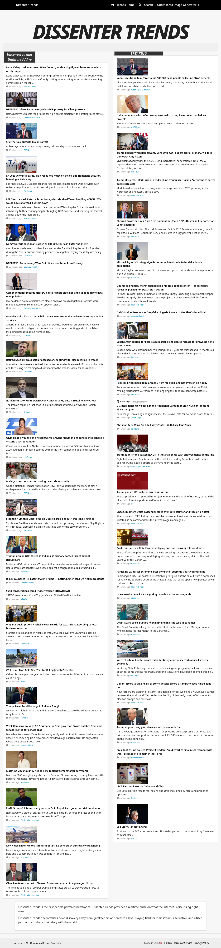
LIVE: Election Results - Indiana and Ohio (140, 786)
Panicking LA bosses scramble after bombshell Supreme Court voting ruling (161, 571)
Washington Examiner (33, 308)
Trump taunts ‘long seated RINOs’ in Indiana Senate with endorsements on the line (165, 454)
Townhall (24, 718)
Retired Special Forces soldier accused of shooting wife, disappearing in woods (52, 359)
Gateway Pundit (30, 267)
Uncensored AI (20, 943)
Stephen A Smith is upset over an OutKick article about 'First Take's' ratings (50, 518)
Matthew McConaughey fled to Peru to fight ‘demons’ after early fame (47, 770)
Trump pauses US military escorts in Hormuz (143, 492)
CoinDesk (135, 277)
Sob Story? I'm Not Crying (132, 826)
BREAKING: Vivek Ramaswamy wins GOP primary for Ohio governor (45, 109)
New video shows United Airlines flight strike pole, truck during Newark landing (53, 845)
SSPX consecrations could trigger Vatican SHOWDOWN (38, 591)
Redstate (27, 412)
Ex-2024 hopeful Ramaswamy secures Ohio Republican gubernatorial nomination (53, 808)
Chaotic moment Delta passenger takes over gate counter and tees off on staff (163, 511)
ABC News (25, 857)
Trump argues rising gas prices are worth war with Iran (149, 727)
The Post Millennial (32, 117)
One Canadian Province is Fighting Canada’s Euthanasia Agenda (154, 594)
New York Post (30, 86)
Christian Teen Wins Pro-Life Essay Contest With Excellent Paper (154, 425)
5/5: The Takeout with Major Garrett (27, 142)
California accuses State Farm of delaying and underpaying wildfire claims (160, 548)
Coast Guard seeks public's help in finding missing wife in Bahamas (156, 622)
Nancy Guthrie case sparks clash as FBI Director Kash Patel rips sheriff (47, 244)
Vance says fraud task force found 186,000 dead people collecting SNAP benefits (163, 78)
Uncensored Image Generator (45, 943)
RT (132, 504)
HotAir (23, 681)
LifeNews (135, 429)
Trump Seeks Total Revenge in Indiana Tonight (33, 706)
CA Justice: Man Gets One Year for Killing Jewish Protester (39, 670)
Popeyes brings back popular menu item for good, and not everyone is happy (162, 382)
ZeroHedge (136, 417)
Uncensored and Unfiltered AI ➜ (19, 57)
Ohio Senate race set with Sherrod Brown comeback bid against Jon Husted (50, 883)
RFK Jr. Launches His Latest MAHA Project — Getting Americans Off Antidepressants (55, 578)
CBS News (28, 150)
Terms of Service (183, 943)
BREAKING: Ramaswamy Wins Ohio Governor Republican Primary (44, 263)
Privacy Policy (201, 943)
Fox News (28, 191)
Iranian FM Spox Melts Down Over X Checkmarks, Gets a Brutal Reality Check (51, 400)
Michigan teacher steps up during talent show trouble (38, 481)
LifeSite (27, 335)
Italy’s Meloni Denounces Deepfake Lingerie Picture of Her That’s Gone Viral (161, 312)
